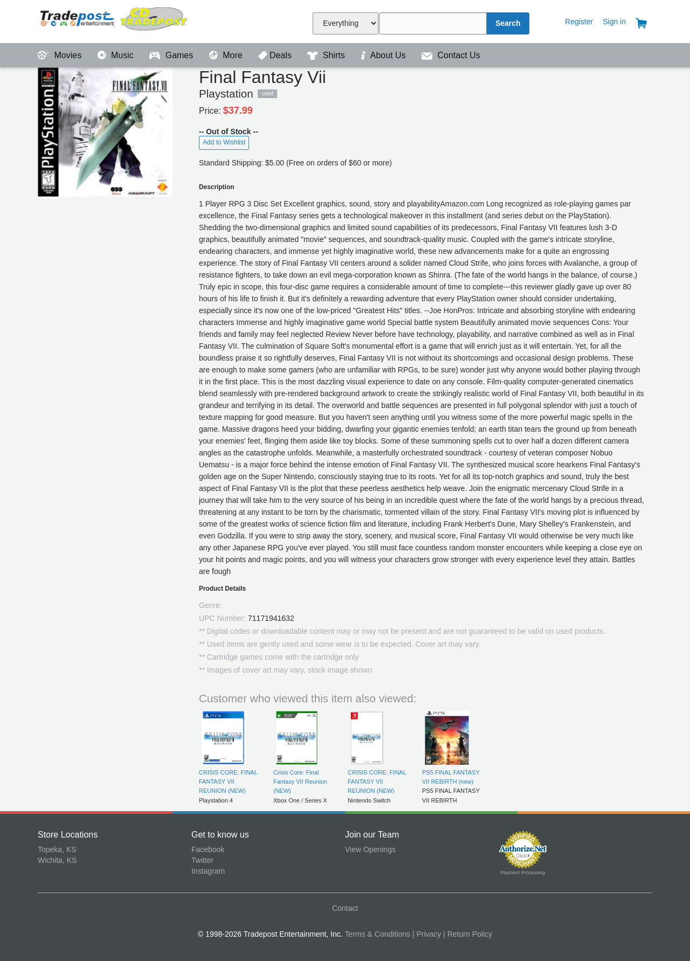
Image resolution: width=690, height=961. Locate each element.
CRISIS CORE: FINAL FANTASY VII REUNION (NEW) (228, 781)
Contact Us (451, 55)
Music (117, 55)
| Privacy (426, 934)
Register (579, 21)
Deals (276, 55)
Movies (61, 55)
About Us (384, 55)
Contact (345, 908)
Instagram (208, 871)
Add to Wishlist (224, 142)
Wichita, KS (57, 860)
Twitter (202, 860)
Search (508, 23)
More (227, 55)
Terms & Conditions (377, 934)
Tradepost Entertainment (114, 20)
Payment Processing (523, 872)
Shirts (327, 55)
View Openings (370, 849)
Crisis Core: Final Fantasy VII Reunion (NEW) (300, 781)
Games (172, 55)
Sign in (614, 21)
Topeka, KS (57, 849)
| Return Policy (467, 934)
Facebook (207, 849)
